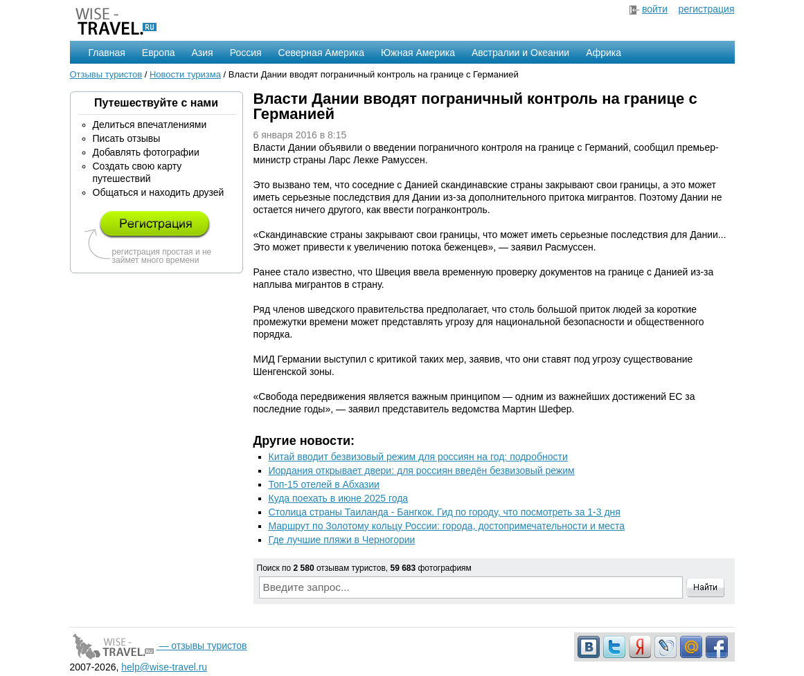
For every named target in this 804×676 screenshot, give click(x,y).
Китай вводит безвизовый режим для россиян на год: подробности (418, 456)
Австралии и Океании (520, 52)
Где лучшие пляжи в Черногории (342, 539)
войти (655, 9)
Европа (158, 52)
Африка (603, 52)
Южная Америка (418, 52)
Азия (202, 52)
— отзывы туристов (158, 645)
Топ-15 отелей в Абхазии (324, 484)
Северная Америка (321, 52)
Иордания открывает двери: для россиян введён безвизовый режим (422, 470)
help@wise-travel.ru (164, 667)
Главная (107, 52)
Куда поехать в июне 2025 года (339, 498)
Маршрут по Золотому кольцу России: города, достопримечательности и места (447, 525)
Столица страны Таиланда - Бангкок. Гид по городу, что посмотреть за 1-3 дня (444, 512)
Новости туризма (185, 74)
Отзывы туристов (106, 74)
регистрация (707, 9)
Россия (246, 52)
